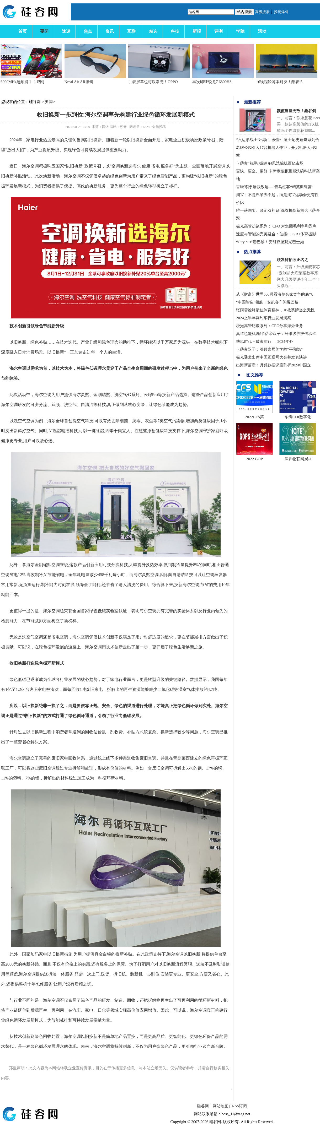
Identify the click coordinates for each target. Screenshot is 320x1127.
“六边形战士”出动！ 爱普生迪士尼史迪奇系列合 (277, 140)
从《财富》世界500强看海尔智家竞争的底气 (274, 294)
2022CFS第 (254, 417)
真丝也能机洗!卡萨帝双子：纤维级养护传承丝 (276, 334)
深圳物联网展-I (298, 459)
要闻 (49, 102)
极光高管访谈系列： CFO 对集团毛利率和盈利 (276, 226)
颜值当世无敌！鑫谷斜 (296, 111)
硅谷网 (35, 102)
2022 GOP (254, 459)
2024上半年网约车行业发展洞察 (263, 318)
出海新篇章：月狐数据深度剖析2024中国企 (273, 365)
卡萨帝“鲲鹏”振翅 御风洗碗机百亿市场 (269, 163)
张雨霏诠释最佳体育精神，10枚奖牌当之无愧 (275, 310)
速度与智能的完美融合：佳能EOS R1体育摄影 (276, 234)
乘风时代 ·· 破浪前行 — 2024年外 (264, 341)
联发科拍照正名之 (292, 260)
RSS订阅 (239, 1106)
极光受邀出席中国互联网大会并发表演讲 (271, 357)
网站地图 (220, 1106)
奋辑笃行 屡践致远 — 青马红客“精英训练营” (274, 187)
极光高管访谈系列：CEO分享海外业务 (269, 326)
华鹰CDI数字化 (298, 417)
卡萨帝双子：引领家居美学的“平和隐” (269, 349)
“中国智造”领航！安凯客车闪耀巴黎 (267, 302)
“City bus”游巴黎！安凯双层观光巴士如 (270, 242)
